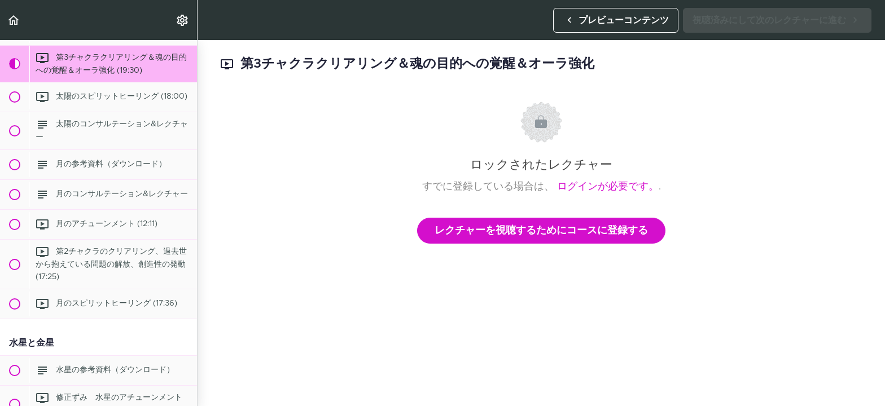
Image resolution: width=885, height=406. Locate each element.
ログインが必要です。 (608, 187)
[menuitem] (183, 20)
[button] (14, 20)
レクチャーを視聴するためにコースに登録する (541, 231)
